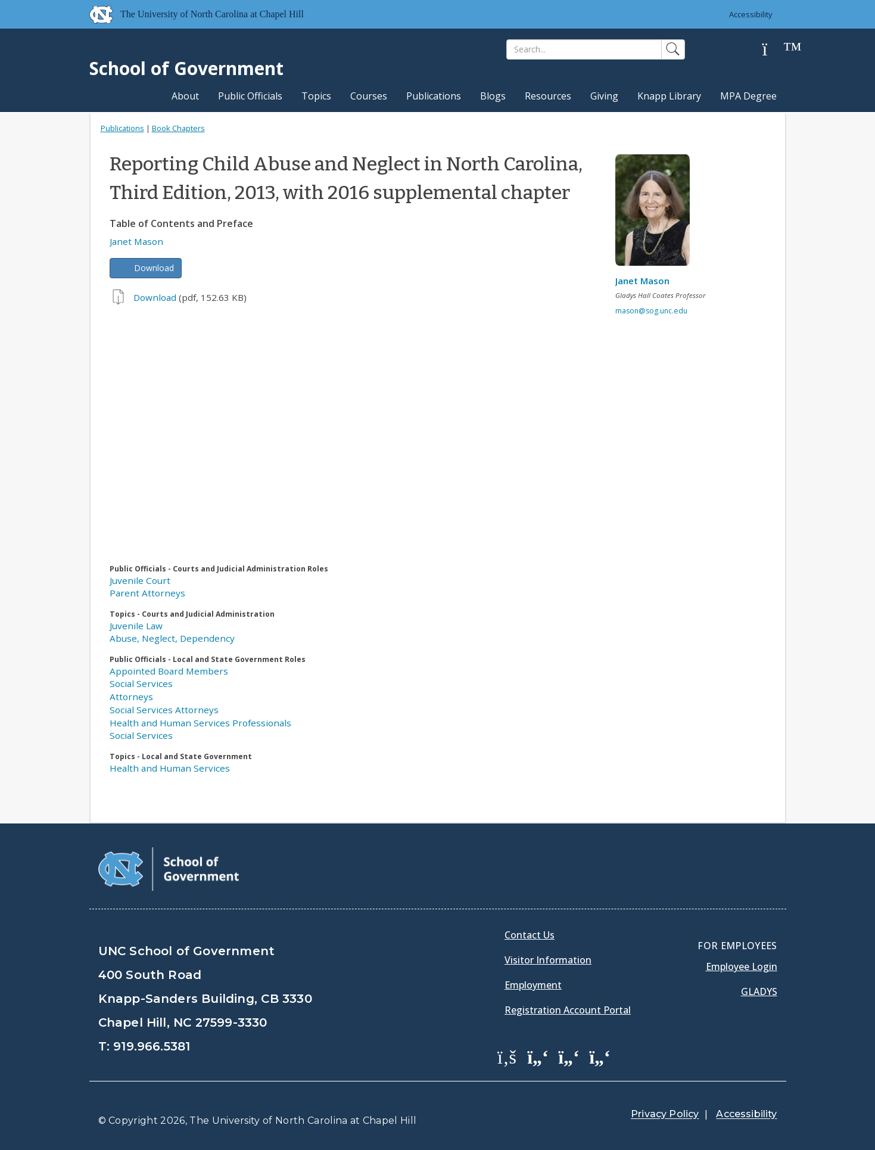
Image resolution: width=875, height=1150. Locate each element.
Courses (368, 95)
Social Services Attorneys (164, 710)
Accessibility (751, 14)
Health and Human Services (170, 768)
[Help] (774, 50)
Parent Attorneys (147, 593)
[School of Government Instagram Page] (600, 1056)
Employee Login (741, 966)
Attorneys (131, 697)
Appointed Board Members (169, 671)
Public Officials (250, 95)
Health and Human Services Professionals (200, 723)
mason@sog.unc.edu (651, 311)
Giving (604, 95)
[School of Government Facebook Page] (507, 1056)
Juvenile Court (140, 580)
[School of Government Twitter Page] (538, 1056)
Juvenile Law (136, 626)
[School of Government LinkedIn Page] (569, 1056)
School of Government (186, 68)
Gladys (759, 991)
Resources (548, 95)
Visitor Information (548, 959)
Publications (433, 95)
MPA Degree (748, 95)
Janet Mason (136, 241)
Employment (533, 985)
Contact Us (530, 934)
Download (154, 267)
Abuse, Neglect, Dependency (172, 638)
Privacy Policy (665, 1114)
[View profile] (657, 213)
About (185, 95)
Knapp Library (669, 95)
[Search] (584, 49)
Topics (316, 95)
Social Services (141, 683)
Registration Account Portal (568, 1010)
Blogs (493, 95)
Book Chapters (178, 128)
